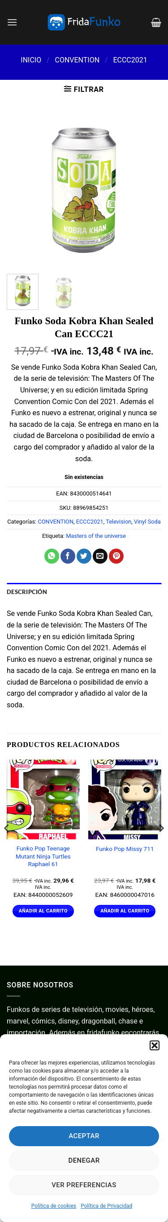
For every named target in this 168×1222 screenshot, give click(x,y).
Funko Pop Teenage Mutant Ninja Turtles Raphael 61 (43, 856)
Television (118, 521)
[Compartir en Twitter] (84, 556)
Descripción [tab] (27, 591)
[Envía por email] (100, 556)
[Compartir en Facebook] (67, 556)
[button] (154, 1045)
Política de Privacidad (106, 1206)
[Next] (160, 846)
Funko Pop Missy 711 (125, 848)
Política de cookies (54, 1206)
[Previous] (7, 846)
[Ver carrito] (156, 22)
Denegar (83, 1160)
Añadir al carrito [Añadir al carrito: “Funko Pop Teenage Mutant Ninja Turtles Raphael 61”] (43, 911)
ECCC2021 (130, 60)
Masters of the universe (96, 536)
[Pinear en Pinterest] (116, 556)
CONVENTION (77, 60)
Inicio (31, 60)
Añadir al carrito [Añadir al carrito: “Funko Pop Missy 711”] (124, 911)
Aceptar (84, 1136)
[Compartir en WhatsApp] (51, 556)
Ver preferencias (84, 1185)
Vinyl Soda (147, 521)
